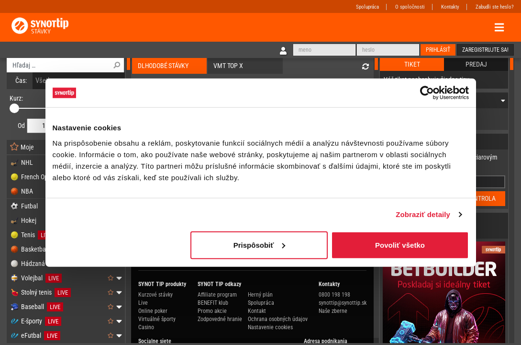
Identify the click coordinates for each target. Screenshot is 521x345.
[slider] (14, 108)
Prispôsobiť (259, 245)
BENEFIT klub (213, 302)
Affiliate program (217, 294)
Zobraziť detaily (423, 214)
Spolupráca (367, 7)
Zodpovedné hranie (220, 319)
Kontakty (450, 7)
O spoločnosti (410, 7)
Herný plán (260, 294)
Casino (146, 327)
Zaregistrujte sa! (485, 49)
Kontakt (257, 311)
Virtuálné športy (157, 319)
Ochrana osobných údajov (278, 319)
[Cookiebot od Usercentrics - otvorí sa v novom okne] (427, 93)
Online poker (152, 311)
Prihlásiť (438, 49)
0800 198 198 (334, 294)
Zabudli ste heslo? (495, 7)
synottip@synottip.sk (342, 302)
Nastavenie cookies (270, 327)
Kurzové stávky (155, 294)
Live (143, 302)
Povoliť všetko (400, 245)
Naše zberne (333, 311)
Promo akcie (212, 311)
